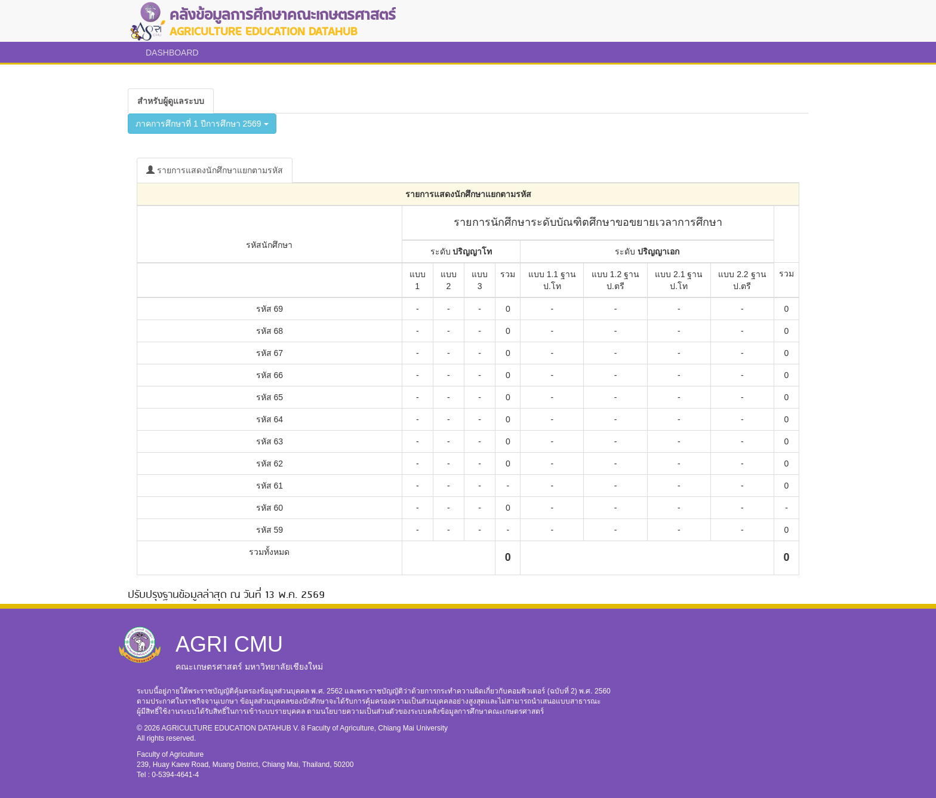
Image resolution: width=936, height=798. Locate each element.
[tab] (171, 100)
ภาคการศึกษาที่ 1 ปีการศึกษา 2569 (202, 123)
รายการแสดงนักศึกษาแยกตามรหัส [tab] (214, 170)
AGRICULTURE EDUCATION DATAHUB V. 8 (234, 728)
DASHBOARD (172, 52)
